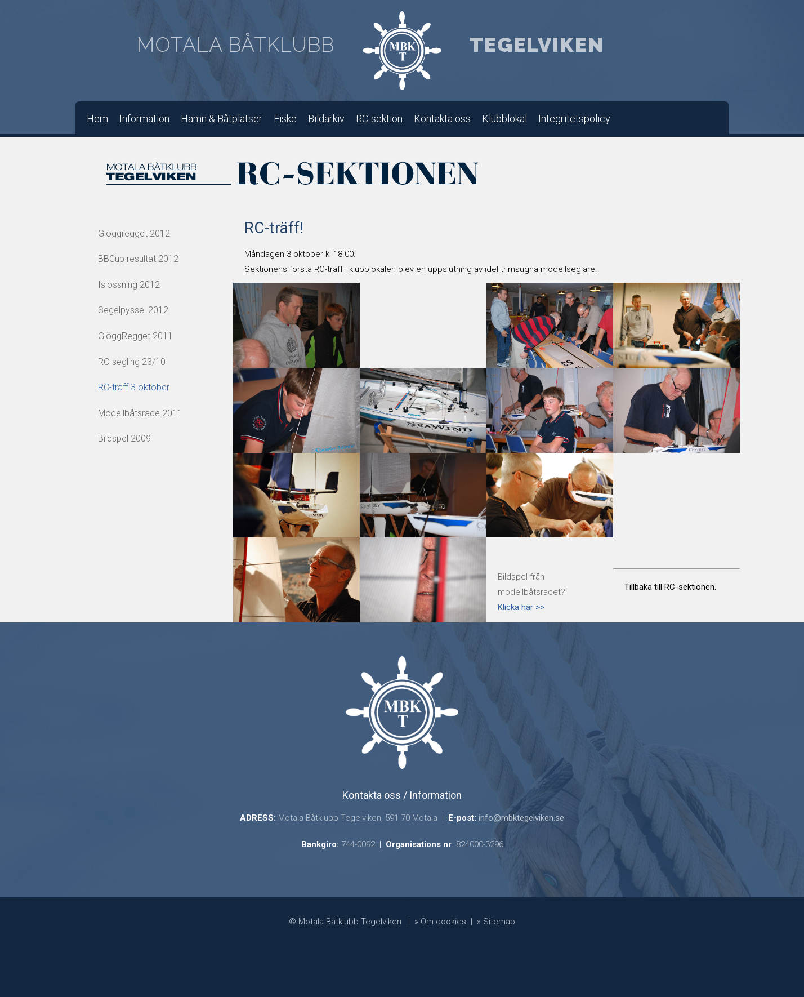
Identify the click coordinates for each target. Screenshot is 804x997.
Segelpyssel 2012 (133, 310)
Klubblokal (504, 118)
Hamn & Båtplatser (221, 118)
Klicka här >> (521, 607)
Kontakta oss (442, 118)
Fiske (285, 118)
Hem (97, 118)
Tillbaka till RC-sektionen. (670, 587)
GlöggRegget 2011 (135, 336)
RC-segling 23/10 (132, 362)
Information (144, 118)
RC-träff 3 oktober (133, 387)
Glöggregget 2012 (134, 233)
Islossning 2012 (129, 284)
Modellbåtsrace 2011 (140, 413)
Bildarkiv (326, 118)
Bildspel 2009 (124, 438)
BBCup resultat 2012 (138, 258)
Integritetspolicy (574, 118)
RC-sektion (379, 118)
